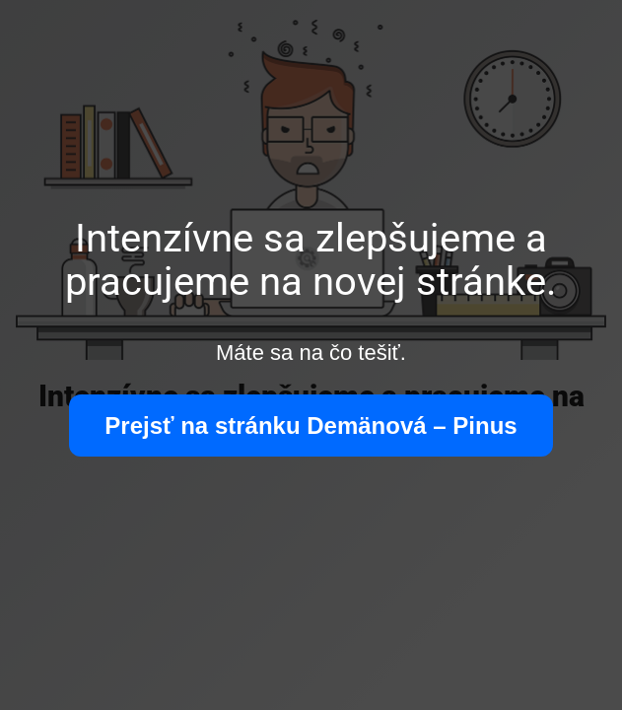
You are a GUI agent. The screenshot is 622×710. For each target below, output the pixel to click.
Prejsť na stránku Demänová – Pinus (310, 425)
